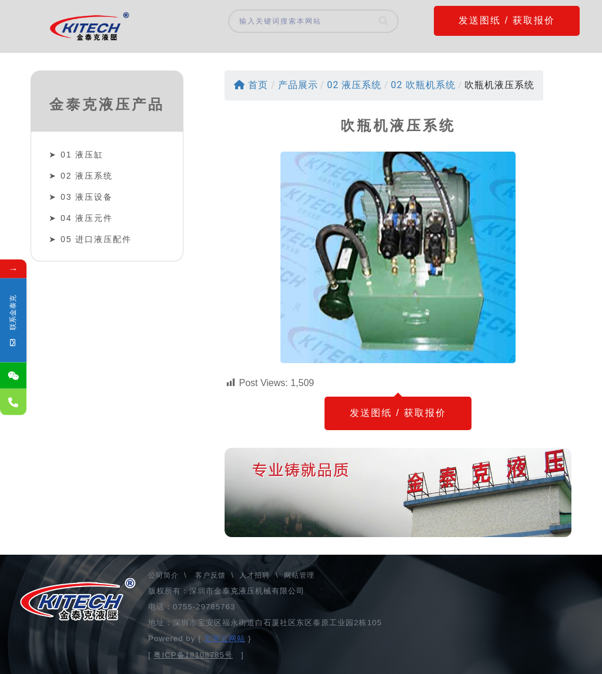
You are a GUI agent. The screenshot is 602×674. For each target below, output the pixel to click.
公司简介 (164, 575)
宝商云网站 (224, 638)
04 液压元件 (87, 218)
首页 (251, 84)
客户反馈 (210, 575)
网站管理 (299, 575)
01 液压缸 (82, 154)
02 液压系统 (87, 175)
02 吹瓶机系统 (423, 84)
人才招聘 (254, 575)
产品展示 (298, 84)
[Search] (384, 21)
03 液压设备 (87, 197)
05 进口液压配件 (96, 239)
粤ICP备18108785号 (193, 654)
